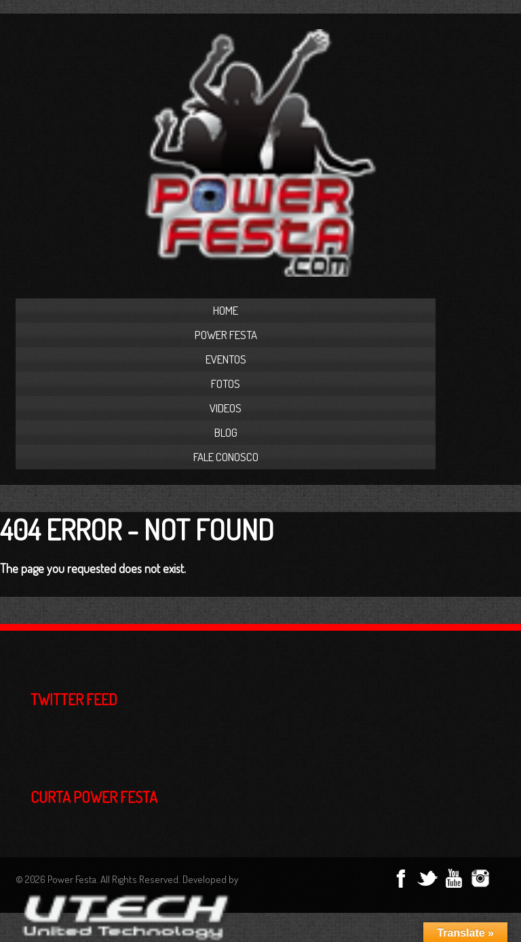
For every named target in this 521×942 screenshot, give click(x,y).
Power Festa (226, 335)
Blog (225, 432)
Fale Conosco (225, 457)
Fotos (225, 383)
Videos (226, 408)
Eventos (226, 359)
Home (225, 310)
